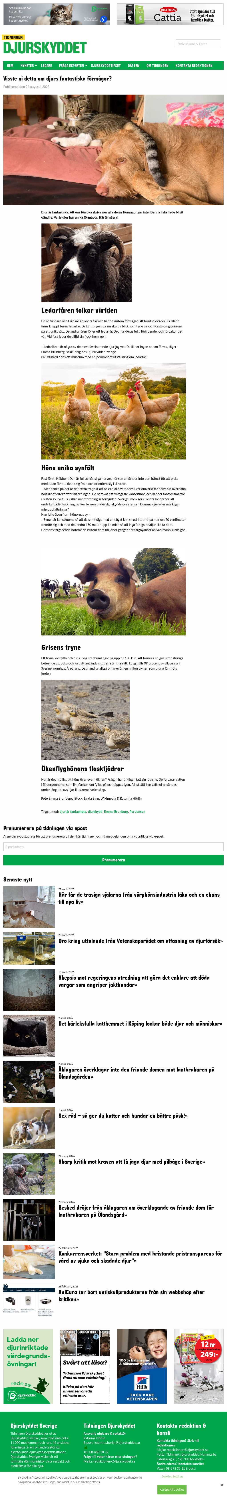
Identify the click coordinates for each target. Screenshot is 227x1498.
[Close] (221, 1485)
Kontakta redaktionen (194, 66)
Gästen (133, 66)
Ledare (46, 66)
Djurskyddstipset (106, 66)
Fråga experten (71, 66)
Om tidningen (158, 66)
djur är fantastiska (73, 811)
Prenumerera (113, 860)
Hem (10, 66)
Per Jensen (137, 811)
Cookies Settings (172, 1476)
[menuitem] (10, 65)
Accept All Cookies (172, 1490)
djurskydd (95, 811)
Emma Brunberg (116, 811)
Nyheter (27, 66)
